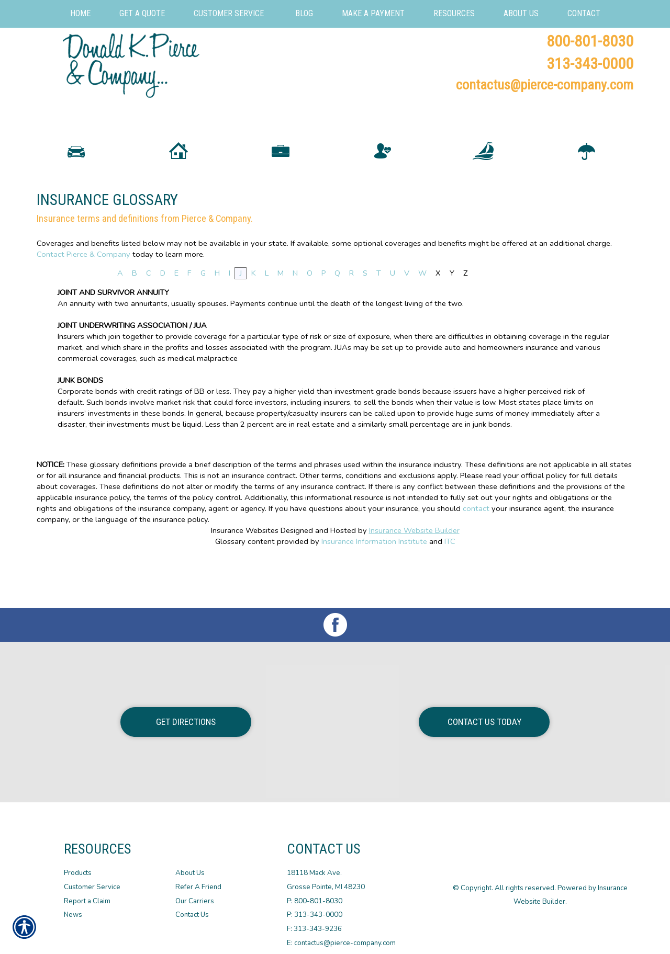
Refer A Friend (198, 877)
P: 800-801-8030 (314, 891)
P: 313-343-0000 (314, 906)
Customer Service (92, 877)
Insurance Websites (244, 569)
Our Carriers (194, 891)
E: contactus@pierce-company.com (341, 933)
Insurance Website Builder (414, 569)
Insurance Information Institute (374, 579)
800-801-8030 (589, 41)
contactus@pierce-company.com (544, 85)
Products (78, 864)
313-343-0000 (589, 63)
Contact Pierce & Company (83, 292)
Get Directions (186, 712)
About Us (190, 864)
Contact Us (192, 906)
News (73, 906)
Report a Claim (87, 891)
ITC (449, 579)
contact (476, 547)
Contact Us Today (484, 712)
